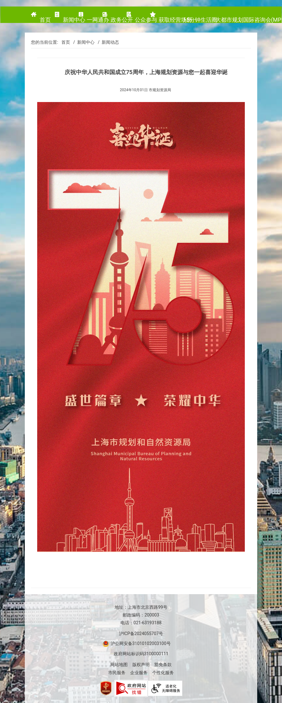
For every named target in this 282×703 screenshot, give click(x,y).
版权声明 (141, 664)
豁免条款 (163, 664)
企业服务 (139, 672)
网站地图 (119, 664)
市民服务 (117, 672)
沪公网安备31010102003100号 (140, 643)
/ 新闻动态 (107, 42)
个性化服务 (163, 672)
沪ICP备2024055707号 (141, 633)
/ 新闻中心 (83, 42)
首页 (65, 42)
